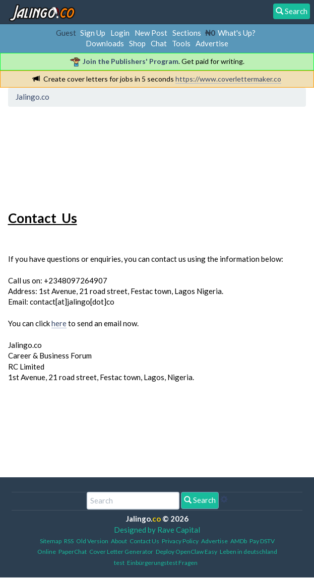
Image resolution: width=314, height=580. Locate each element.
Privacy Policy (180, 541)
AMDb (238, 541)
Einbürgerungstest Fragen (162, 562)
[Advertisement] (92, 156)
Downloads (105, 43)
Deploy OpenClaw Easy (186, 551)
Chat (159, 43)
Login (120, 32)
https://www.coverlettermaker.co (228, 79)
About (119, 541)
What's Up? (237, 32)
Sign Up (92, 32)
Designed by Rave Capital (157, 529)
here (59, 323)
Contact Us (144, 541)
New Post (151, 32)
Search (200, 499)
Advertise (212, 43)
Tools (181, 43)
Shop (137, 43)
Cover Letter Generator (121, 551)
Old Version (92, 541)
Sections (186, 32)
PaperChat (72, 551)
